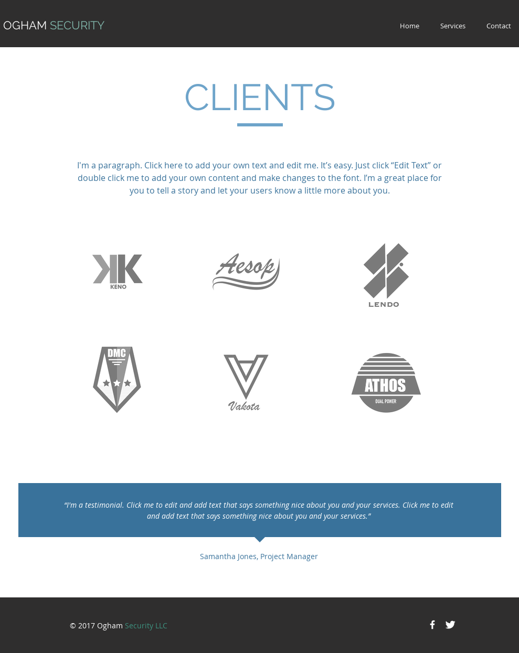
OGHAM (53, 25)
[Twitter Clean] (450, 624)
